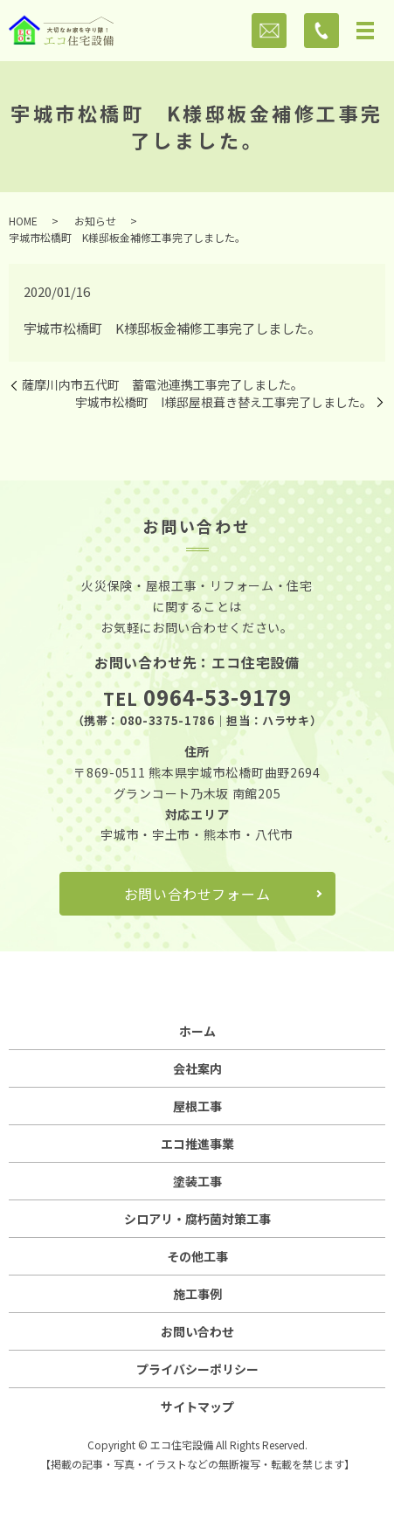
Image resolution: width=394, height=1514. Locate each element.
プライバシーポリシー (197, 1369)
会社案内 (197, 1068)
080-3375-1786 (167, 720)
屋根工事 (197, 1106)
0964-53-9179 (217, 696)
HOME (23, 220)
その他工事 (197, 1256)
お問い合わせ (197, 1331)
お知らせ (95, 220)
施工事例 (197, 1294)
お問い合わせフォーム (197, 893)
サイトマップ (197, 1406)
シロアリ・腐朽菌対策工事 (197, 1218)
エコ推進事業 (197, 1143)
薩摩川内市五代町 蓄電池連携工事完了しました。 (162, 385)
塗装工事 (197, 1181)
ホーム (197, 1031)
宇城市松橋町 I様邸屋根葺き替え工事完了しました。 (223, 402)
